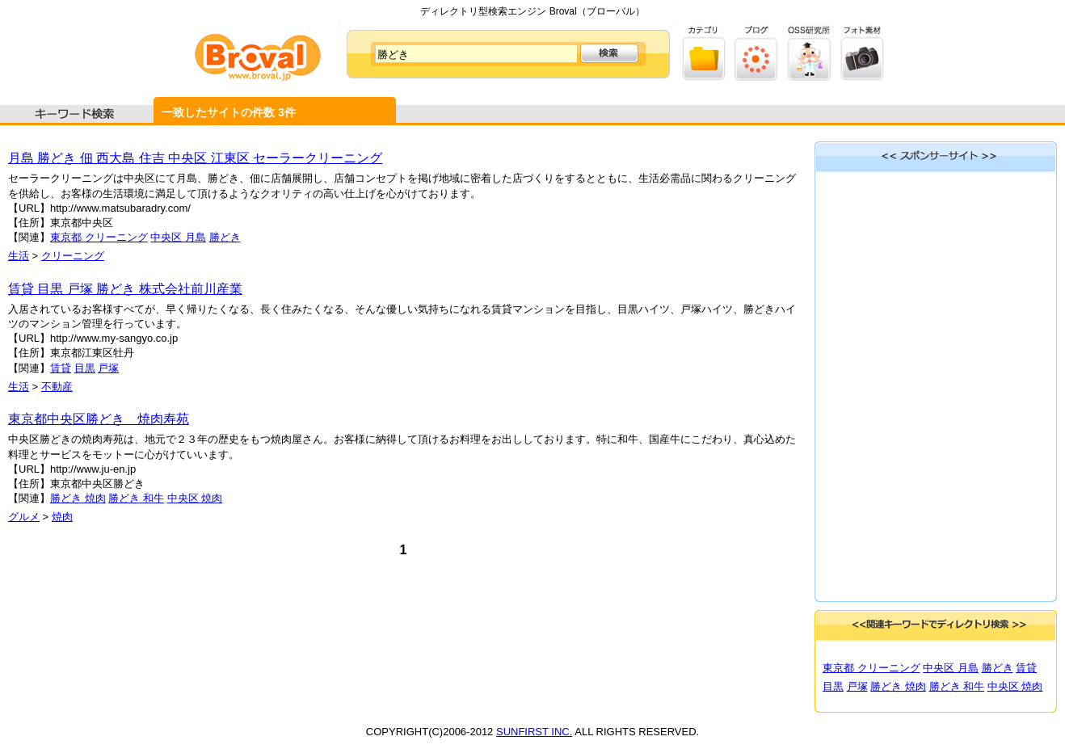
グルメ (24, 517)
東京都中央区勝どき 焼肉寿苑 (98, 419)
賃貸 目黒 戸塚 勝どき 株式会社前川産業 (125, 289)
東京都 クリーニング (99, 237)
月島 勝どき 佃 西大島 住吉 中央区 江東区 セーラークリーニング (195, 158)
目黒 (84, 368)
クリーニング (72, 256)
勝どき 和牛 (136, 498)
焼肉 (62, 517)
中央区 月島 (178, 237)
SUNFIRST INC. (534, 732)
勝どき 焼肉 (78, 498)
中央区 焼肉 (195, 498)
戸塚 (108, 368)
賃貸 (60, 368)
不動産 (57, 387)
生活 (18, 256)
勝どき (225, 237)
